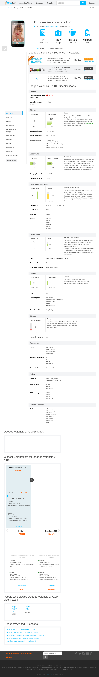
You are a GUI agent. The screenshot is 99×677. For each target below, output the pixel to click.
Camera (56, 665)
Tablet (44, 665)
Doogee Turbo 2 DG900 (27, 608)
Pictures (41, 48)
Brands (49, 3)
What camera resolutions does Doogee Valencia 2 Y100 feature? (26, 635)
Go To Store (88, 59)
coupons (39, 3)
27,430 (51, 95)
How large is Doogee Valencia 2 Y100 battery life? (22, 641)
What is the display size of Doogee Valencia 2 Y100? (23, 638)
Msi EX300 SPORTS (39, 669)
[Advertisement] (49, 14)
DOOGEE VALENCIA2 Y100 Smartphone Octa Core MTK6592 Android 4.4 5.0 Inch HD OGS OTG (58, 78)
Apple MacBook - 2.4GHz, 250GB (84, 667)
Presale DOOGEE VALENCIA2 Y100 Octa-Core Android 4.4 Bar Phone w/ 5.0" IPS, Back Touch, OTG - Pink (58, 60)
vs (32, 480)
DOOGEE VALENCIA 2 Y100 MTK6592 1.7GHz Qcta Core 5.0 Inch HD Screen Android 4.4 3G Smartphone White (59, 70)
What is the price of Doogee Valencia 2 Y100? (21, 629)
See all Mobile (11, 160)
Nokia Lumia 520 (51, 531)
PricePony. (49, 674)
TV (60, 665)
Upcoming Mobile (25, 3)
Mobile (39, 665)
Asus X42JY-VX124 (51, 669)
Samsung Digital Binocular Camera (42, 667)
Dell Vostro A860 (57, 667)
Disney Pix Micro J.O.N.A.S (9, 667)
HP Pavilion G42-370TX (65, 669)
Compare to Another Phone (57, 48)
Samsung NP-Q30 (69, 667)
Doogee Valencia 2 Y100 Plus (14, 609)
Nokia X (21, 531)
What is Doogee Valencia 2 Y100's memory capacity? (23, 632)
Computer (50, 665)
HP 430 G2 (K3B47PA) (24, 667)
